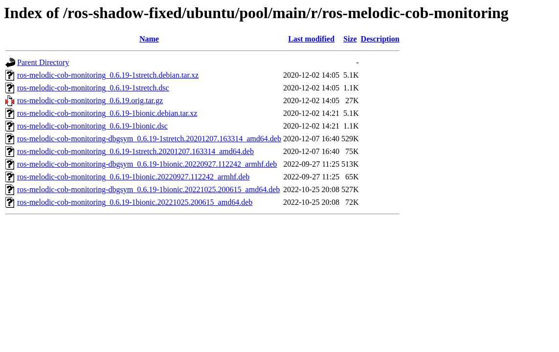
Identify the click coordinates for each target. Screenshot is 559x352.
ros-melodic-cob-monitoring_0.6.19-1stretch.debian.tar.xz (108, 75)
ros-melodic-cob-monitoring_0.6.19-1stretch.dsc (93, 88)
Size (350, 39)
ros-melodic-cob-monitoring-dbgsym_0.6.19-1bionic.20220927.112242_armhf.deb (147, 164)
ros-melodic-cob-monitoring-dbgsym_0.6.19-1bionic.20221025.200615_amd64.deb (148, 189)
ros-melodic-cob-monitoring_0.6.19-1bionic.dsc (92, 126)
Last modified (311, 39)
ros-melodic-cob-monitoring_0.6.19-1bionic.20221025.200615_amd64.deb (134, 202)
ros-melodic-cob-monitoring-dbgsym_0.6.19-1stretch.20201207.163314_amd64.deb (149, 138)
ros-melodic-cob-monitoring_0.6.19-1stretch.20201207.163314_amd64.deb (135, 151)
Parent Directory (43, 62)
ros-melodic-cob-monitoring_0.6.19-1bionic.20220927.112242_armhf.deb (133, 177)
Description (380, 39)
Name (149, 39)
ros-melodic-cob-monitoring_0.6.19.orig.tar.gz (90, 100)
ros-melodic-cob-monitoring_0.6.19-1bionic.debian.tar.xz (107, 113)
